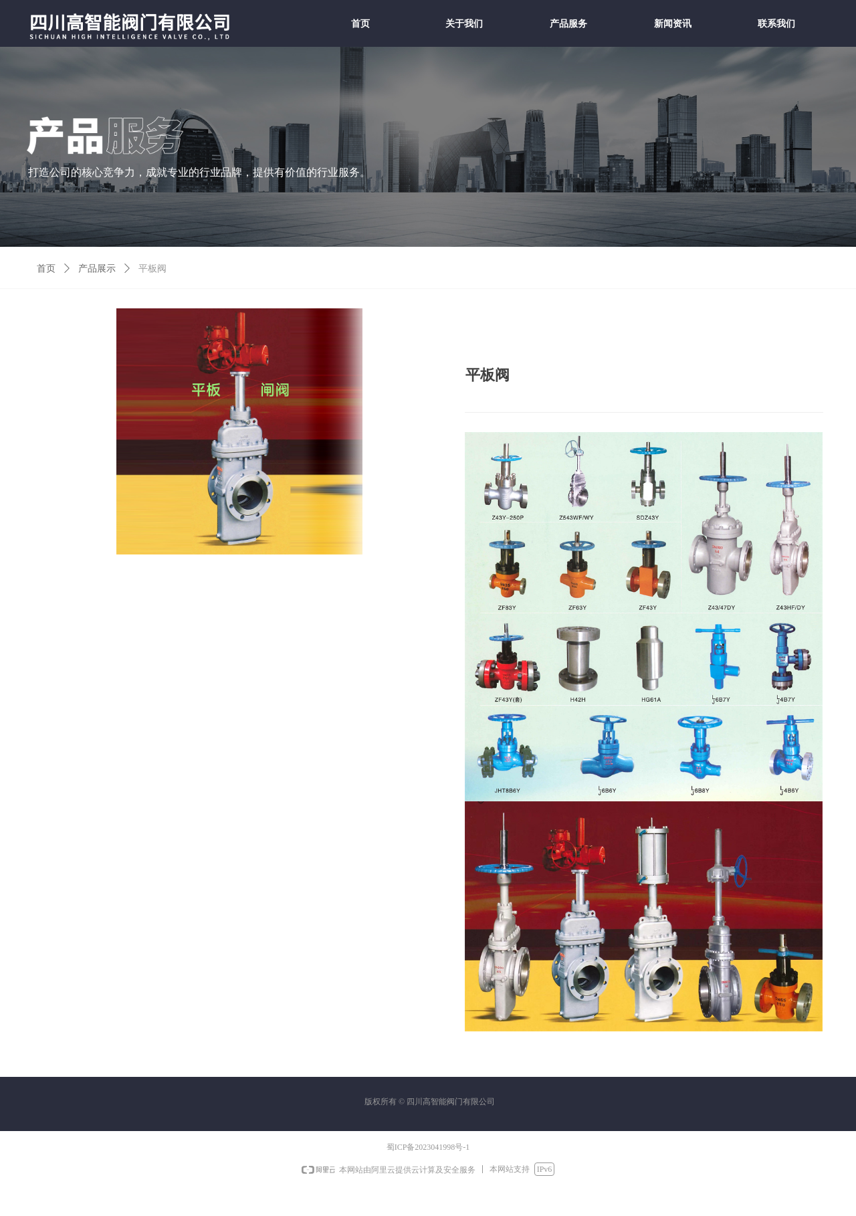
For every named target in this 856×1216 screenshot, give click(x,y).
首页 (46, 269)
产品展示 (97, 269)
